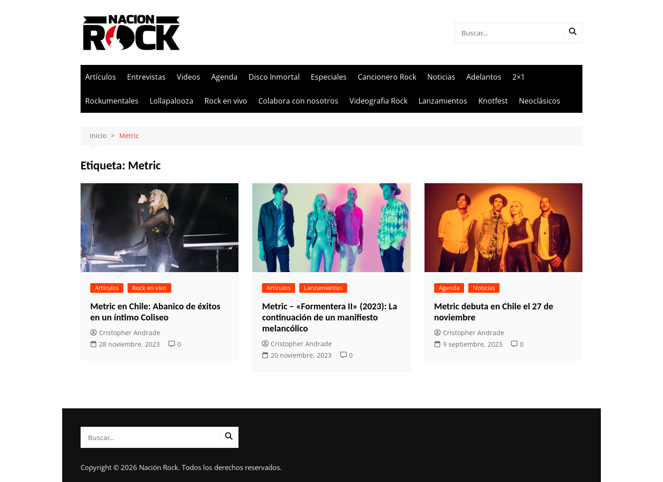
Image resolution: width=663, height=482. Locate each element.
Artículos (100, 77)
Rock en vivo (225, 101)
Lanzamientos (443, 101)
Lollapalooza (171, 101)
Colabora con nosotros (298, 101)
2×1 (518, 77)
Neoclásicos (539, 101)
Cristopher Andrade (125, 332)
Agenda (224, 77)
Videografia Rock (378, 101)
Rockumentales (112, 101)
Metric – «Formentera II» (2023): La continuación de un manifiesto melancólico (329, 317)
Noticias (441, 77)
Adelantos (483, 77)
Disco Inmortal (274, 77)
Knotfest (493, 101)
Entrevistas (146, 77)
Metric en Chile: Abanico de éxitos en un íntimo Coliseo (155, 312)
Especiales (329, 77)
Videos (188, 77)
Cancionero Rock (387, 77)
